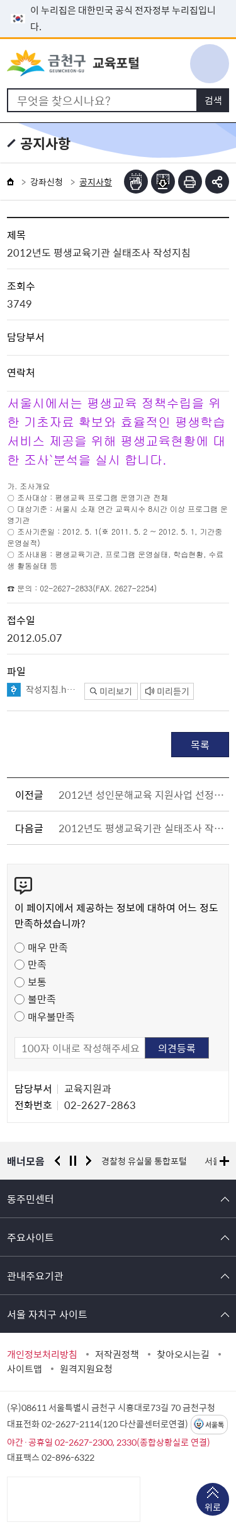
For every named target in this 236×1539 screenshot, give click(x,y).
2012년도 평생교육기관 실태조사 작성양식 (142, 827)
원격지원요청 (86, 1368)
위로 (212, 1508)
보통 (37, 981)
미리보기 (111, 691)
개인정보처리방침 (42, 1354)
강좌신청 (46, 181)
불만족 (42, 998)
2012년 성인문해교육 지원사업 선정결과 (142, 794)
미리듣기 (167, 691)
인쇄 (190, 182)
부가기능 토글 (217, 182)
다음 (88, 1161)
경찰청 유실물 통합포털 (144, 1160)
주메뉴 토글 (209, 63)
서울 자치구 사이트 (47, 1313)
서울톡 (214, 1424)
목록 (200, 744)
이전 (57, 1161)
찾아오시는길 (183, 1354)
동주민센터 (30, 1198)
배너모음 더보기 (224, 1161)
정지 (73, 1161)
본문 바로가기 (118, 0)
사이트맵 (24, 1368)
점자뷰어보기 (136, 182)
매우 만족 (48, 947)
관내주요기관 (35, 1275)
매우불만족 (51, 1016)
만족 (37, 964)
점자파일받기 (163, 182)
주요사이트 (30, 1237)
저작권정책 (117, 1354)
